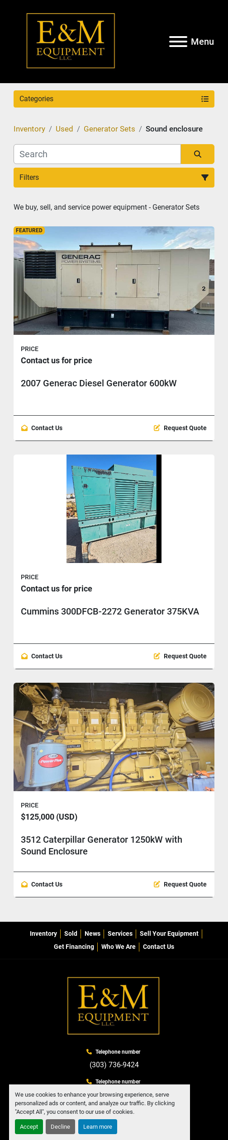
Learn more (97, 1126)
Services (120, 933)
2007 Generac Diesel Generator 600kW (99, 383)
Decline (60, 1126)
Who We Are (118, 946)
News (92, 933)
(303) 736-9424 (114, 1064)
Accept (29, 1126)
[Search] (97, 154)
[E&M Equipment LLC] (114, 1006)
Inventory (43, 933)
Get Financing (74, 946)
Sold (70, 933)
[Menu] (178, 41)
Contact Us (46, 428)
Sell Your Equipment (169, 933)
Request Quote (185, 428)
